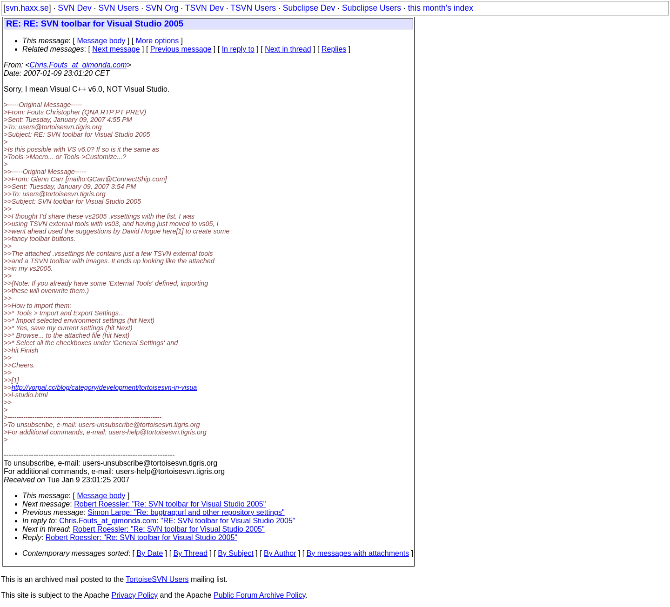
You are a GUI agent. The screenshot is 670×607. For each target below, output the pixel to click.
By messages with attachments (358, 553)
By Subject (235, 553)
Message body (101, 41)
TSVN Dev (204, 8)
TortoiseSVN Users (157, 579)
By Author (280, 553)
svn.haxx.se (27, 8)
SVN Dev (74, 8)
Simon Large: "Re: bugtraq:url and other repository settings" (186, 512)
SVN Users (118, 8)
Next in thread (288, 49)
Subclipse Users (371, 8)
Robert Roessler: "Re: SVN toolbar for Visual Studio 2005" (170, 504)
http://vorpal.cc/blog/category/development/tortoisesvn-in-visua (104, 387)
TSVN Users (253, 8)
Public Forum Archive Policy (259, 595)
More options (157, 41)
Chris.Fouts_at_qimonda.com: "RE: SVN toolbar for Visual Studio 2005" (177, 521)
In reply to (238, 49)
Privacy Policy (134, 595)
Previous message (181, 49)
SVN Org (162, 8)
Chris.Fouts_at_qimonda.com (78, 65)
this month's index (440, 8)
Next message (116, 49)
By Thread (191, 553)
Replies (334, 49)
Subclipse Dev (309, 8)
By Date (149, 553)
